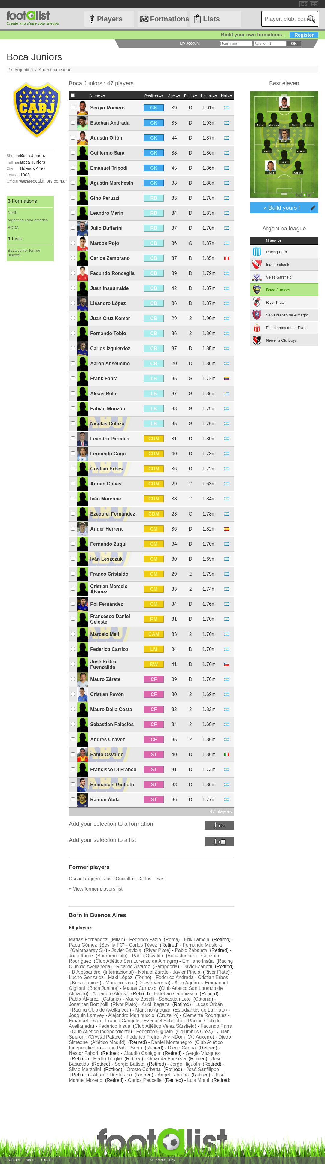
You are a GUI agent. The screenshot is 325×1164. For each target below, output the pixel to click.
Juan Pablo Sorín (123, 1047)
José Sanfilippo (203, 1069)
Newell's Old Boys (281, 340)
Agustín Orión (106, 137)
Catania (111, 999)
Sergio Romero (107, 107)
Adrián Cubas (105, 483)
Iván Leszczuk (106, 559)
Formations (168, 19)
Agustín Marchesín (111, 183)
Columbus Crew (194, 1031)
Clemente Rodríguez (205, 1015)
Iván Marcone (105, 498)
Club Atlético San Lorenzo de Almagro (135, 961)
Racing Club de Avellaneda (100, 1009)
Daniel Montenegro (171, 1042)
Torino (143, 977)
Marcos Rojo (104, 243)
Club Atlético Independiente (101, 1031)
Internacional (118, 972)
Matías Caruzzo (139, 988)
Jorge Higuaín (185, 1064)
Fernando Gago (108, 453)
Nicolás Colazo (107, 423)
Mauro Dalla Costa (111, 709)
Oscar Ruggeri (84, 878)
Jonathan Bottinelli (88, 1004)
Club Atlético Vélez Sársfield (165, 1026)
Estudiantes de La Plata (200, 1009)
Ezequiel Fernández (112, 513)
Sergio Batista (129, 1064)
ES (304, 4)
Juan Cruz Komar (110, 318)
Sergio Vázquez (203, 1053)
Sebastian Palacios (112, 724)
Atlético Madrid (108, 1042)
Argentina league (55, 69)
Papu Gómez (83, 944)
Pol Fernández (106, 604)
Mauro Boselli (139, 999)
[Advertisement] (30, 351)
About (30, 1160)
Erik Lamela (196, 939)
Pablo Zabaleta (191, 950)
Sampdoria (166, 966)
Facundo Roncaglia (112, 273)
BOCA (13, 227)
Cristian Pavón (107, 694)
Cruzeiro (168, 1015)
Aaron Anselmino (110, 363)
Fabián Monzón (107, 408)
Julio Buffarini (106, 228)
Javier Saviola (126, 950)
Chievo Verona (153, 982)
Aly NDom (174, 1036)
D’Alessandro (86, 972)
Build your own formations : (269, 34)
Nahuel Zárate (153, 972)
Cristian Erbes (106, 468)
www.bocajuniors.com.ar (43, 181)
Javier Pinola (186, 972)
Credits (47, 1160)
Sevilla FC (112, 944)
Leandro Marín (106, 213)
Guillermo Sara (107, 153)
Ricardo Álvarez (133, 966)
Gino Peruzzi (104, 198)
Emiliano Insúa (198, 961)
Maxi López (120, 977)
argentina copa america (28, 220)
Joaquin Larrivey (86, 1015)
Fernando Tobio (108, 333)
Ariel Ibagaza (155, 1004)
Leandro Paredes (109, 438)
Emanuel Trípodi (108, 168)
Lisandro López (108, 303)
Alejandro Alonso (111, 993)
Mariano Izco (119, 982)
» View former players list (95, 888)
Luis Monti (198, 1080)
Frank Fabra (104, 378)
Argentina (23, 69)
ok (294, 43)
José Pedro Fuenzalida (103, 664)
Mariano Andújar (153, 1009)
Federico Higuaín (154, 1031)
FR (314, 4)
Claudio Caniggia (142, 1053)
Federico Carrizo (109, 649)
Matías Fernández (88, 939)
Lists (211, 19)
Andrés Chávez (107, 739)
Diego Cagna (182, 1047)
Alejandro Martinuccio (131, 1015)
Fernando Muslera (202, 944)
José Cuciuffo (118, 878)
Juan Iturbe (81, 955)
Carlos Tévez (152, 878)
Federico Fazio (145, 939)
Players (110, 19)
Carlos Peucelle (145, 1080)
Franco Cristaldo (109, 574)
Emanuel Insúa (85, 1020)
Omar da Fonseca (166, 1058)
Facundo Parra (216, 1026)
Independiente (278, 264)
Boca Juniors (182, 955)
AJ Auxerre (200, 1036)
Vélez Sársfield (278, 277)
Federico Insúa (114, 1026)
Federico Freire (142, 1036)
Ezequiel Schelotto (164, 1020)
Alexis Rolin (104, 393)
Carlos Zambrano (110, 258)
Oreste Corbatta (143, 1069)
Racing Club (276, 252)
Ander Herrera (106, 528)
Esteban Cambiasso (175, 993)
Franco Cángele (122, 1020)
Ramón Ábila (105, 799)
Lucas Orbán (209, 1004)
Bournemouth (111, 955)
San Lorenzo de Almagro (287, 315)
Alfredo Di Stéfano (112, 1074)
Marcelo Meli (104, 634)
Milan (117, 939)
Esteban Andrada (109, 122)
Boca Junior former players (24, 252)
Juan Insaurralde (109, 288)
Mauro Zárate (105, 679)
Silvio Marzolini (85, 1069)
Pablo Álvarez (84, 999)
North (12, 212)
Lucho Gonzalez (86, 977)
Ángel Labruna (173, 1074)
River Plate (157, 950)
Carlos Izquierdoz (110, 348)
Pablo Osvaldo (106, 754)
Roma (171, 939)
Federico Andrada (174, 977)
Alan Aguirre (188, 982)
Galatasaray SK (88, 950)
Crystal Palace (105, 1036)
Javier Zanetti (198, 966)
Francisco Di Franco (113, 769)
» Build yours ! (281, 208)
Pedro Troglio (107, 1058)
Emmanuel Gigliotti (112, 784)
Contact (13, 1160)
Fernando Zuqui (108, 544)
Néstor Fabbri (83, 1053)
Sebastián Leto (175, 999)
